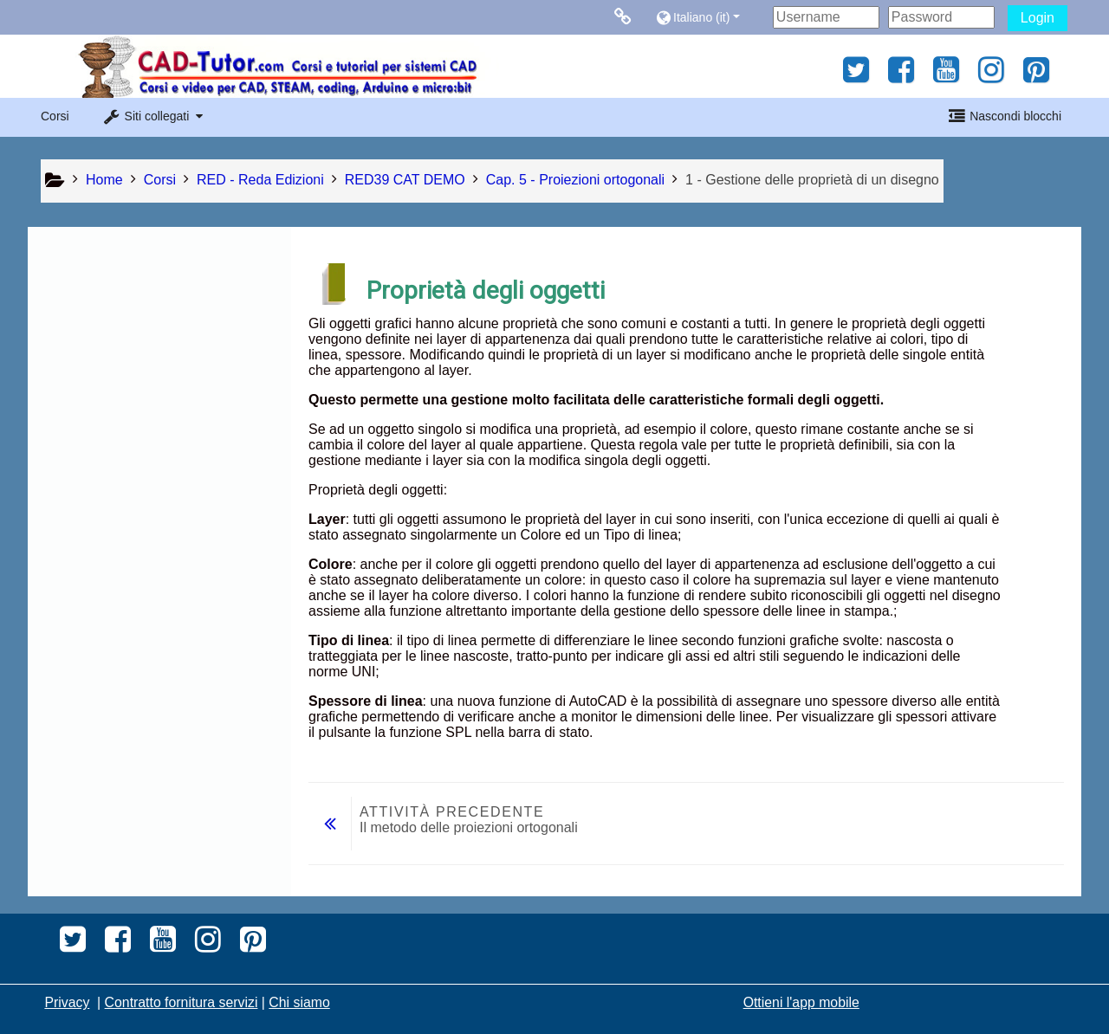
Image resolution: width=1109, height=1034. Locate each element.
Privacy (66, 1002)
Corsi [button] (55, 116)
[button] (710, 16)
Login (1037, 17)
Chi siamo (299, 1002)
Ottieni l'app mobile (801, 1002)
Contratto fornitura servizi (181, 1002)
